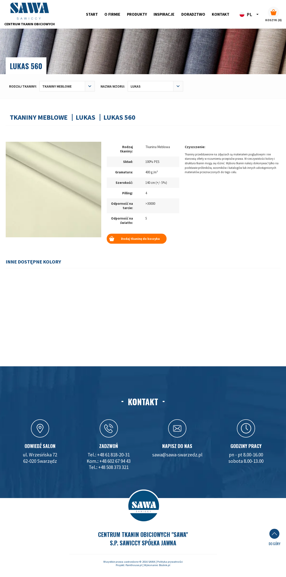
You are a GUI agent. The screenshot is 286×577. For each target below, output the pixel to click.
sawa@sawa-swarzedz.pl (177, 455)
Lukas (85, 117)
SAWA (151, 561)
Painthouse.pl (134, 565)
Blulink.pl (164, 565)
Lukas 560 (119, 117)
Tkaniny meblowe (39, 117)
